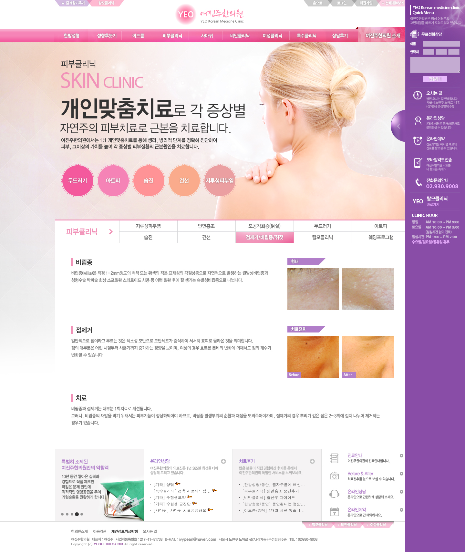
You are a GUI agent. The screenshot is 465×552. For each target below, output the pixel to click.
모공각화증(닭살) (265, 226)
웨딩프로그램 (381, 237)
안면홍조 (207, 226)
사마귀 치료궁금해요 (188, 510)
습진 (148, 237)
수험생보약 (176, 497)
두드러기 (323, 226)
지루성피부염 (148, 226)
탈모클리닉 (323, 237)
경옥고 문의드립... (194, 491)
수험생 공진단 (178, 503)
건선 (207, 237)
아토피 (381, 226)
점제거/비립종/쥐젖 (265, 237)
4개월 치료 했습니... (286, 510)
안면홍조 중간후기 (283, 491)
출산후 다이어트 (281, 497)
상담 (170, 484)
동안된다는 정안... (288, 503)
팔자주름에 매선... (288, 484)
